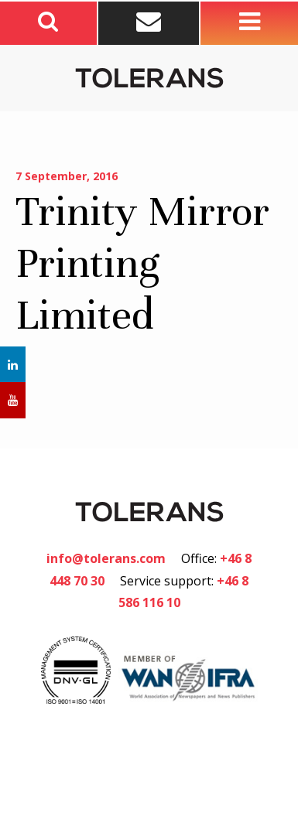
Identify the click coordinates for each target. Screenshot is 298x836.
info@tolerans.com (106, 558)
